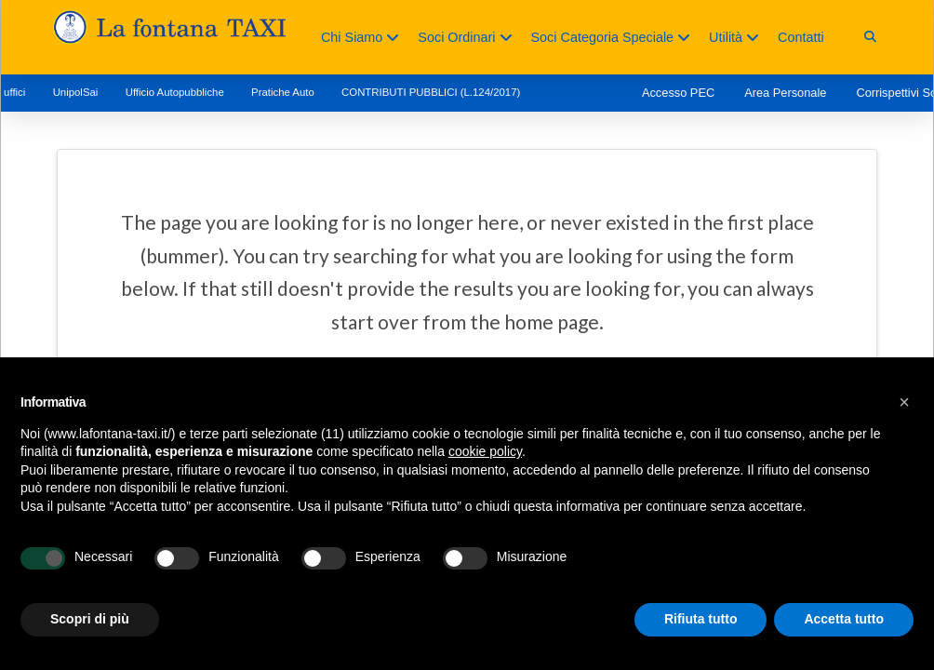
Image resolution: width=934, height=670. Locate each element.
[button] (870, 36)
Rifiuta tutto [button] (701, 618)
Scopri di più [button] (89, 618)
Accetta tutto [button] (844, 618)
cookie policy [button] (485, 451)
